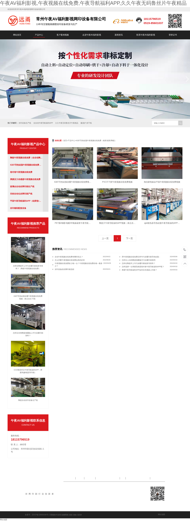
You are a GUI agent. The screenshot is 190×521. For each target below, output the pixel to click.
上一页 (105, 238)
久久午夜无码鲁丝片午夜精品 (66, 123)
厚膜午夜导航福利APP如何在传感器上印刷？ (139, 270)
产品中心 (39, 35)
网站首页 (17, 35)
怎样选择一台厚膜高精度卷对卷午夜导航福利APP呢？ (143, 267)
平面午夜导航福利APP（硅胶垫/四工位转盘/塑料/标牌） (25, 202)
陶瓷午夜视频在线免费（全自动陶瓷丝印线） (26, 159)
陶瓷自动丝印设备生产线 (28, 400)
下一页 (129, 238)
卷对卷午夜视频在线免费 (21, 172)
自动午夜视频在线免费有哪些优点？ (69, 257)
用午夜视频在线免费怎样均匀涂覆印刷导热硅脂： (141, 257)
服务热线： (16, 436)
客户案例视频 (63, 35)
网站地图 (161, 514)
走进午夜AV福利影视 (91, 35)
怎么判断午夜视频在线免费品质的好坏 (70, 260)
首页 (65, 141)
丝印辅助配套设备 (18, 208)
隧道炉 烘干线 (86, 123)
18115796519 (184, 250)
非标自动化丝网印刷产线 (21, 194)
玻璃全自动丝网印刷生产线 (22, 186)
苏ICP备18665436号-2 (41, 515)
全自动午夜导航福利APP (43, 123)
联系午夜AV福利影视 (145, 35)
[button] (187, 79)
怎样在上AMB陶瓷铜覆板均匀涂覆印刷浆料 (139, 260)
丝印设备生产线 (25, 123)
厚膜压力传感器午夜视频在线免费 (25, 179)
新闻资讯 (119, 35)
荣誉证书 (173, 35)
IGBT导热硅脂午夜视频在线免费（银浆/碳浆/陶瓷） (24, 166)
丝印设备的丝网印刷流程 (64, 269)
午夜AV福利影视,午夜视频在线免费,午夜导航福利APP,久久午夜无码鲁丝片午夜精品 (93, 3)
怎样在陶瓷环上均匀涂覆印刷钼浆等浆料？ (138, 263)
